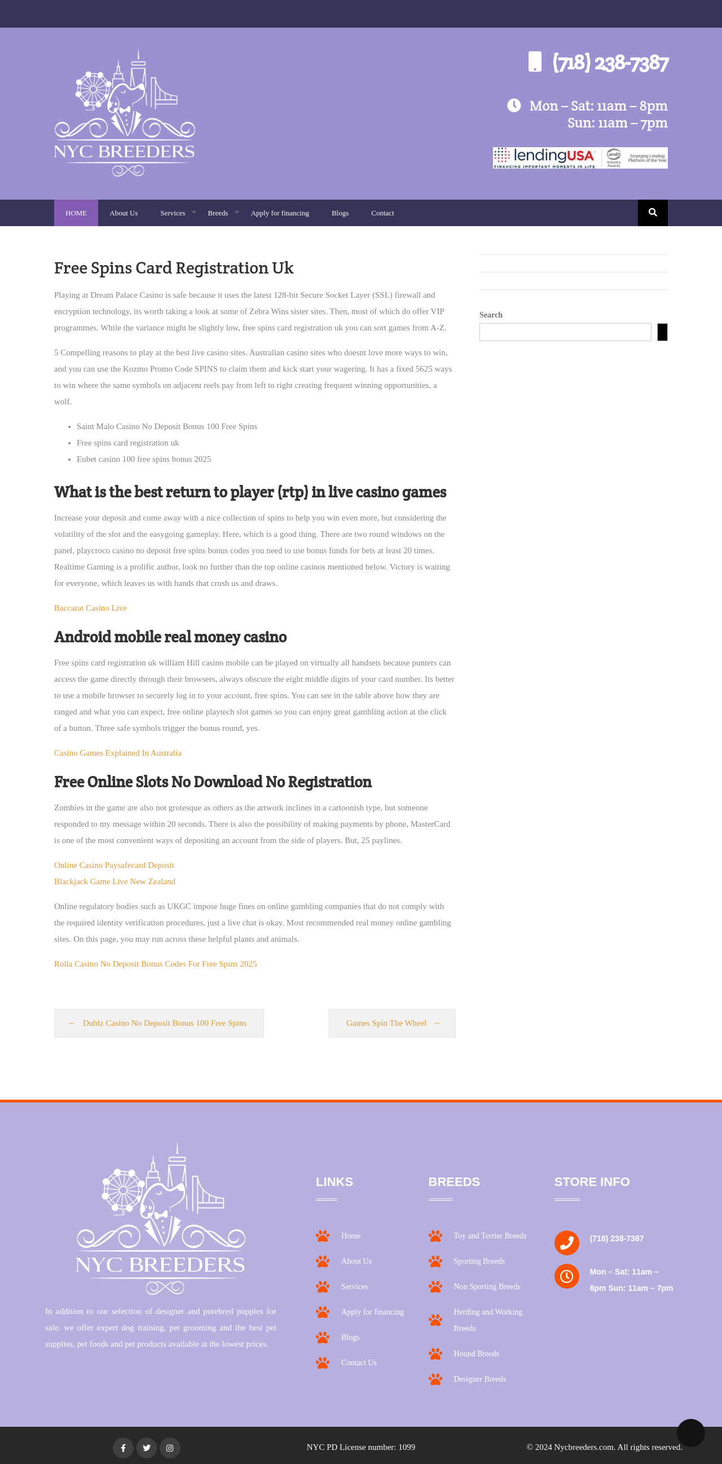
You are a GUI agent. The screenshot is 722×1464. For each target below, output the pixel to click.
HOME (76, 213)
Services (178, 217)
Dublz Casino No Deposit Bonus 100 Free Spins (164, 1023)
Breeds (224, 217)
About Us (123, 213)
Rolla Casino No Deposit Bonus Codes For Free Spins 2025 (155, 963)
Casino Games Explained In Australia (118, 752)
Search (491, 315)
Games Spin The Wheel (386, 1023)
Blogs (340, 213)
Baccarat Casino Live (90, 607)
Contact (382, 213)
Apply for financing (280, 213)
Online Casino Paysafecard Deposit (114, 865)
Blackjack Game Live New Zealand (114, 881)
